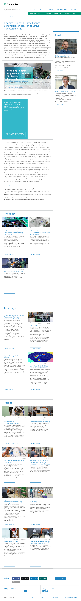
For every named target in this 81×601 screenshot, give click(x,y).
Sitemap (31, 597)
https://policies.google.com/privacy (15, 87)
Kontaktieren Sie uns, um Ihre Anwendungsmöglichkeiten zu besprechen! (15, 134)
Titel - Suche (75, 3)
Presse (51, 9)
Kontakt (43, 597)
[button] (16, 578)
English (73, 9)
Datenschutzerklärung (71, 597)
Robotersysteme (20, 16)
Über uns (67, 13)
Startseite (6, 16)
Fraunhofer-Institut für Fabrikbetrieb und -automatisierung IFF (12, 10)
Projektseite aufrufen (11, 443)
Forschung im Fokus (35, 13)
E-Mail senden (59, 70)
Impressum (55, 597)
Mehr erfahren (9, 254)
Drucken (60, 578)
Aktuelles (48, 13)
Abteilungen (58, 13)
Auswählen (25, 591)
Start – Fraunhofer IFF (36, 9)
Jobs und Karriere (62, 9)
